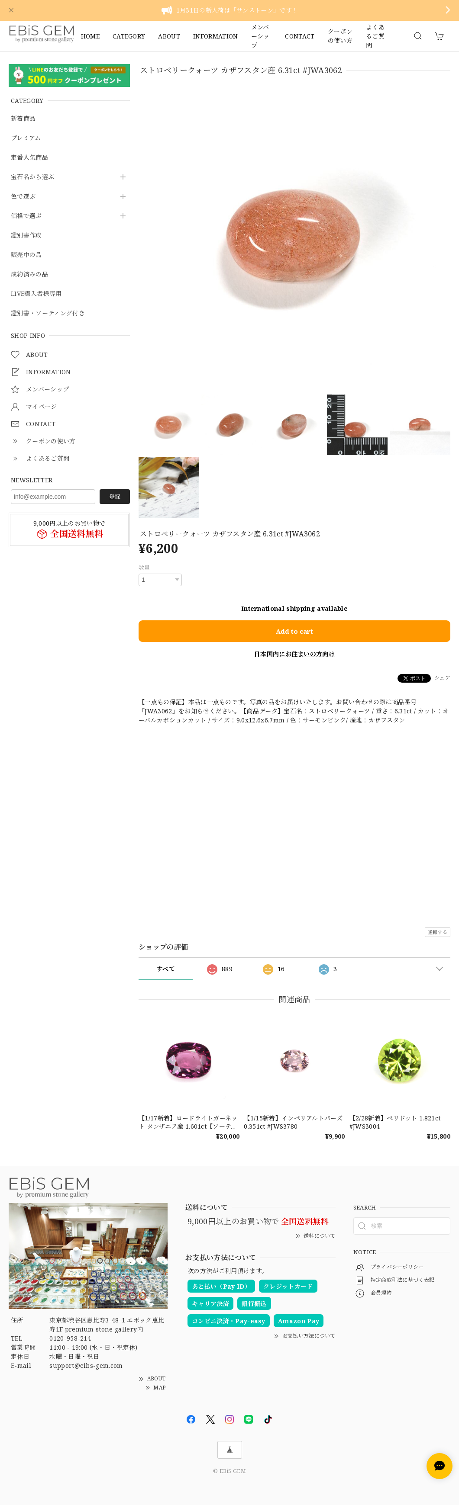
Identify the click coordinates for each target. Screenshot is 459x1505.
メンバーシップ (260, 36)
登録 (114, 497)
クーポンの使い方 (340, 36)
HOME (90, 36)
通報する (437, 931)
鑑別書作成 (26, 235)
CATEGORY (129, 36)
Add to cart (294, 630)
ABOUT (169, 36)
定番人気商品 (29, 157)
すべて (165, 968)
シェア (442, 677)
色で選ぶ (23, 196)
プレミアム (26, 138)
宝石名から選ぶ (32, 177)
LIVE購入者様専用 (36, 294)
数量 (144, 567)
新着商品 (23, 118)
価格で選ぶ (26, 216)
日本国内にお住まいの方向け (294, 653)
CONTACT (299, 36)
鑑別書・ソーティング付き (48, 313)
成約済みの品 (29, 274)
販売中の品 (26, 255)
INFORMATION (215, 36)
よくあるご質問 (375, 36)
